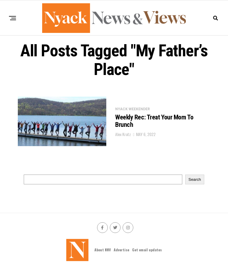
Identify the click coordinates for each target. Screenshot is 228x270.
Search (195, 179)
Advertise (121, 249)
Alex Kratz (123, 134)
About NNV (102, 249)
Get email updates (147, 249)
